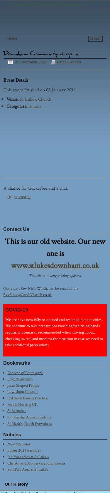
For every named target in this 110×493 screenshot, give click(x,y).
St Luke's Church (35, 99)
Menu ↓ (96, 39)
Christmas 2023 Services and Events (36, 463)
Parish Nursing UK (22, 404)
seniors (35, 106)
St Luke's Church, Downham (46, 4)
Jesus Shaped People (23, 385)
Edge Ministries (20, 379)
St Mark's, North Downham (29, 423)
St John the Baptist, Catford (29, 417)
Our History (16, 484)
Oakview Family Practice (27, 398)
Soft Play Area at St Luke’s (28, 469)
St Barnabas (16, 410)
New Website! (18, 444)
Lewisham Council (22, 391)
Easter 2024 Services (24, 450)
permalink (22, 197)
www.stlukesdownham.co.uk (55, 265)
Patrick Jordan (69, 62)
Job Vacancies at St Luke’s (28, 457)
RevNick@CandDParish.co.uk (27, 294)
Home (12, 38)
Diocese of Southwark (25, 373)
